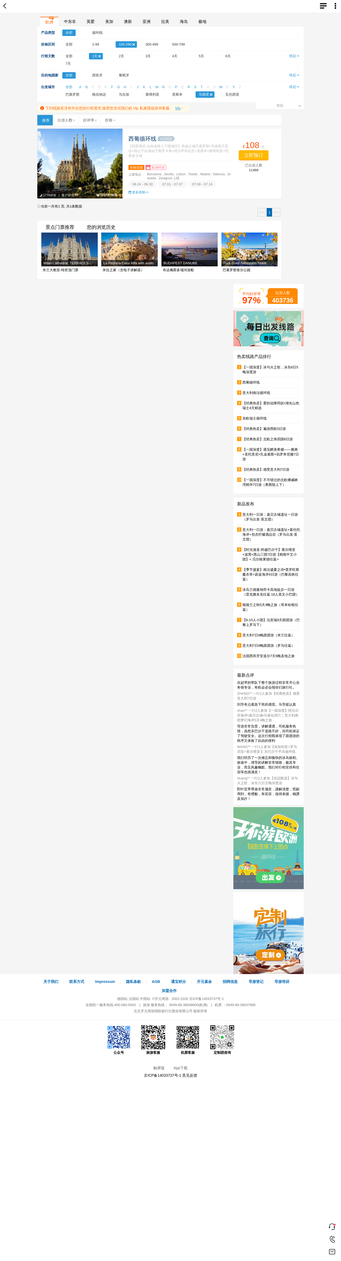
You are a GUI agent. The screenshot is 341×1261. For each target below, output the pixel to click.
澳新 (128, 21)
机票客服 (188, 1040)
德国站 (122, 999)
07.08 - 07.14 (202, 184)
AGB (156, 981)
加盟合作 (169, 991)
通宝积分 (178, 981)
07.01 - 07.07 (172, 184)
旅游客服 (153, 1040)
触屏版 (159, 1068)
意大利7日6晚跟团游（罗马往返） (268, 646)
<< (261, 212)
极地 (202, 21)
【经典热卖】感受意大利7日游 (265, 469)
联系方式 (76, 981)
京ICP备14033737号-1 (206, 999)
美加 (109, 21)
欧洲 (49, 22)
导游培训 (281, 981)
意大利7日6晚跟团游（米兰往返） (268, 635)
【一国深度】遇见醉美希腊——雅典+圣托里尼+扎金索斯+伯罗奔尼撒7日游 (270, 454)
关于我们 (50, 981)
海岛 (184, 21)
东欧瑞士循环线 (254, 418)
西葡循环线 (151, 139)
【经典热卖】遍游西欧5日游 (264, 429)
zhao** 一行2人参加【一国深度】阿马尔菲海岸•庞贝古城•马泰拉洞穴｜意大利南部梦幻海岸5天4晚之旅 (268, 715)
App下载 (180, 1068)
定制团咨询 (222, 1040)
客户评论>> (70, 195)
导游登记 (256, 981)
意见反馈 (189, 1075)
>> (276, 212)
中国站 (145, 999)
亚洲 (147, 21)
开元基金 (204, 981)
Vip (177, 108)
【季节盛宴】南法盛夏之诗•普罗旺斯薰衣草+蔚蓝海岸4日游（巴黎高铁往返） (270, 574)
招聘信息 (230, 981)
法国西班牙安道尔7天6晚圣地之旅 (268, 656)
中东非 (70, 21)
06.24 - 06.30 (142, 184)
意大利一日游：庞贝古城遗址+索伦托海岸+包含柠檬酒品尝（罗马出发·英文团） (271, 534)
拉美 (165, 21)
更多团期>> (140, 192)
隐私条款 (133, 981)
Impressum (105, 981)
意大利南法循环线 (256, 393)
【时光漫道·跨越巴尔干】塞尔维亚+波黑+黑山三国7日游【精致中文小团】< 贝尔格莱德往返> (269, 554)
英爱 (91, 21)
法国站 (134, 999)
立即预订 (253, 155)
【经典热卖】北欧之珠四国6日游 (267, 439)
